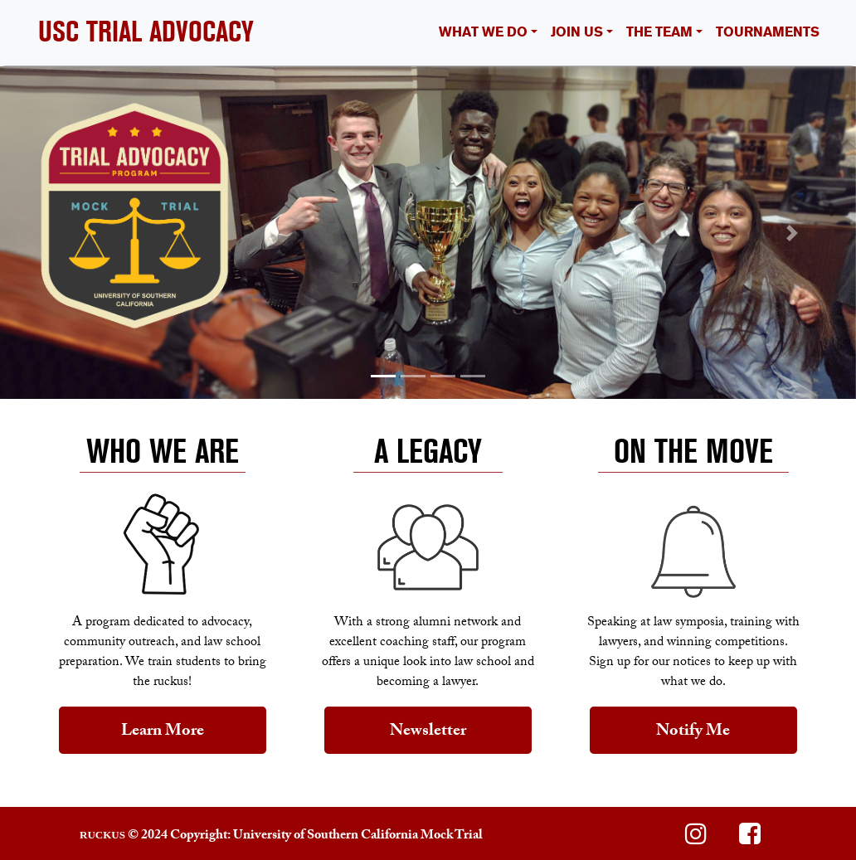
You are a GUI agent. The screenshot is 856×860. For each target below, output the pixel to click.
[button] (64, 232)
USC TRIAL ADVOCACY (146, 32)
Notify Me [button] (693, 732)
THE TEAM (659, 32)
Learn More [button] (162, 732)
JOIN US (577, 32)
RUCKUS (102, 834)
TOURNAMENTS (768, 32)
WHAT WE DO (483, 32)
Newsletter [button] (428, 732)
